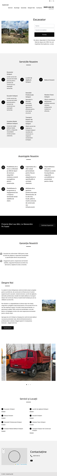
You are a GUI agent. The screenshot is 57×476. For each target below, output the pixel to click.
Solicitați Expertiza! (47, 225)
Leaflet (17, 464)
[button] (3, 450)
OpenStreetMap (24, 464)
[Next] (53, 363)
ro (49, 1)
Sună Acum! (7, 328)
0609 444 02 (36, 456)
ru (53, 1)
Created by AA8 (9, 474)
